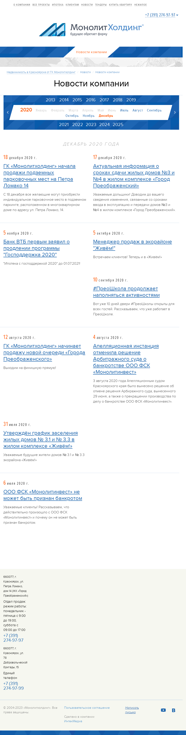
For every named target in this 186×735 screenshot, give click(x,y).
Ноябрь (88, 116)
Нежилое (140, 4)
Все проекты (41, 4)
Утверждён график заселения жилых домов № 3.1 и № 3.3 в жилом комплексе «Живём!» (40, 439)
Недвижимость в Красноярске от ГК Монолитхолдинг (41, 72)
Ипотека (57, 4)
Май (101, 110)
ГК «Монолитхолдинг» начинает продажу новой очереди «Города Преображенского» (44, 352)
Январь (41, 110)
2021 (64, 124)
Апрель (88, 110)
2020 (26, 110)
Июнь (112, 110)
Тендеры (101, 4)
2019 (131, 100)
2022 (77, 124)
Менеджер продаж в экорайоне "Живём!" (132, 244)
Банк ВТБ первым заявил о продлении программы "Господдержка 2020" (36, 248)
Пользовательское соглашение (87, 708)
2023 (91, 124)
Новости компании (107, 72)
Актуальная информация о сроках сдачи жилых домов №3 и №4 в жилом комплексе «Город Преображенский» (134, 176)
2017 (104, 100)
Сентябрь (154, 110)
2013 (50, 100)
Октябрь (72, 116)
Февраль (58, 110)
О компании (21, 4)
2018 (118, 100)
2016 (91, 100)
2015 (77, 100)
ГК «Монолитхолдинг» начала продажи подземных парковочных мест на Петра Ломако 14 (39, 176)
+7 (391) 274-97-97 (160, 15)
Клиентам (72, 4)
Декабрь (105, 116)
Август (138, 110)
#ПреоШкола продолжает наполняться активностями (126, 292)
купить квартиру (120, 4)
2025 (118, 124)
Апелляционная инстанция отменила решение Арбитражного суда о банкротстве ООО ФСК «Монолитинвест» (126, 359)
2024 (104, 124)
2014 (64, 100)
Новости (87, 4)
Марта (73, 110)
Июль (124, 110)
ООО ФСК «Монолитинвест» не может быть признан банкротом (42, 495)
